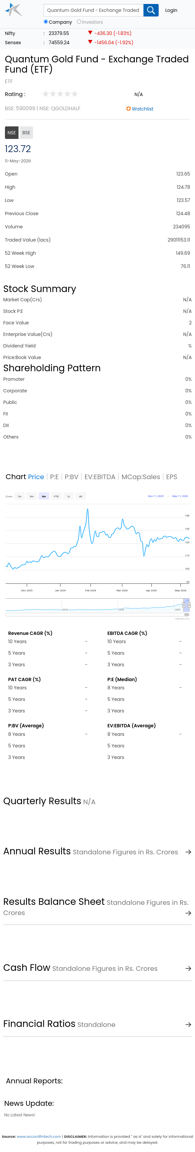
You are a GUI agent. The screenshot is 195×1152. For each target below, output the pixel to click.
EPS (171, 476)
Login (171, 10)
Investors (92, 22)
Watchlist (142, 109)
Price (36, 476)
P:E (54, 476)
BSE (26, 132)
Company (60, 22)
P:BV (72, 476)
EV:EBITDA (100, 476)
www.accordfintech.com (39, 1136)
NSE (12, 132)
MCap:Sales (141, 476)
